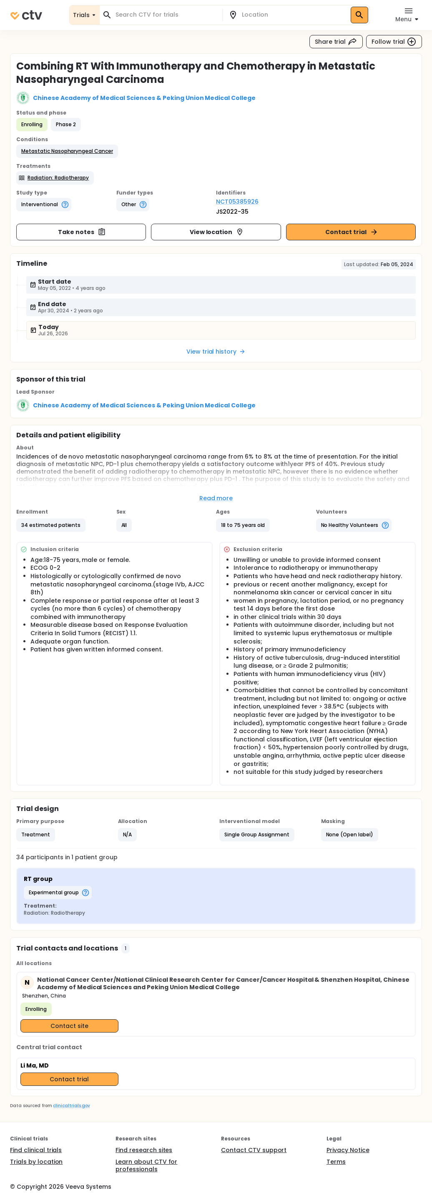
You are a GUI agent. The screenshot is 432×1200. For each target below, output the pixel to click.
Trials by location (36, 1161)
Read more (216, 498)
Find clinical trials (36, 1150)
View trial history (216, 351)
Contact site (69, 1026)
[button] (67, 151)
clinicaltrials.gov (71, 1106)
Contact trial (351, 232)
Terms (336, 1161)
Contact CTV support (253, 1150)
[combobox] (166, 14)
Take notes (82, 232)
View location (217, 232)
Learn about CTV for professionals (146, 1165)
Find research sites (144, 1150)
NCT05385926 (237, 201)
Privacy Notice (348, 1150)
